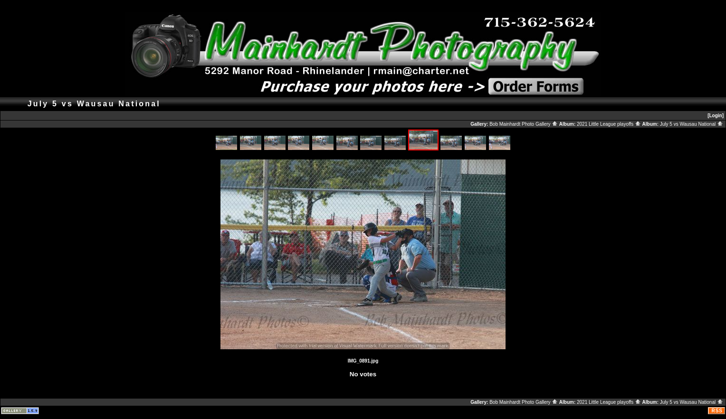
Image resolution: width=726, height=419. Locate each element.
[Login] (715, 115)
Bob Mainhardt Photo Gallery (523, 124)
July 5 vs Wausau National (691, 124)
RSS (717, 410)
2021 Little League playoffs (609, 124)
